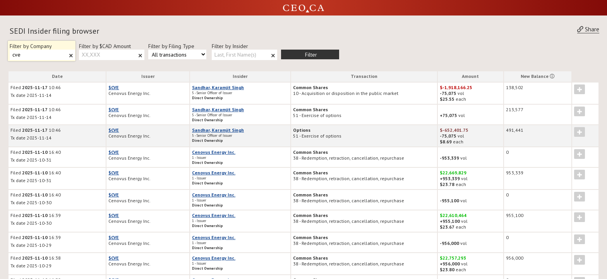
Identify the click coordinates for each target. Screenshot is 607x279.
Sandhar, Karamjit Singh (218, 87)
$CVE (113, 87)
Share (588, 29)
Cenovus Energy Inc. (213, 152)
